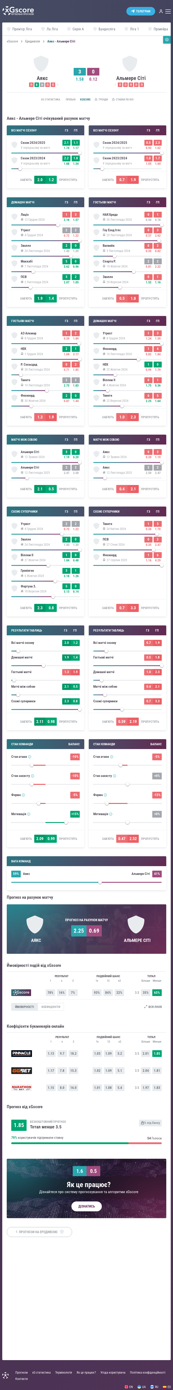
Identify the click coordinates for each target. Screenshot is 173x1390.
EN (129, 1387)
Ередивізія (32, 41)
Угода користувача (112, 1372)
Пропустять (68, 187)
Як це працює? (86, 1372)
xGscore (12, 41)
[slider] (45, 154)
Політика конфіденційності (147, 1372)
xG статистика (41, 100)
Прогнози (21, 1372)
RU (154, 1387)
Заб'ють (26, 187)
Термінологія (63, 1372)
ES (167, 1387)
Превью (64, 100)
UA (141, 1387)
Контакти (21, 1379)
